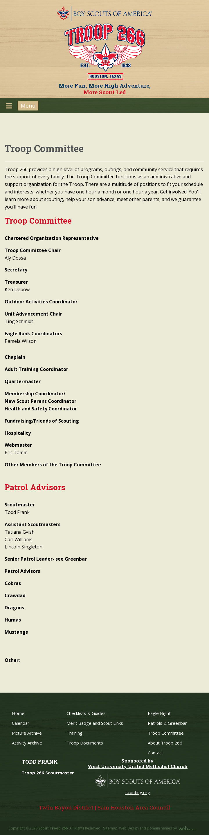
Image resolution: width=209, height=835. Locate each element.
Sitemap (110, 828)
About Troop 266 (165, 743)
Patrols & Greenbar (167, 723)
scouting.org (137, 792)
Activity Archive (27, 743)
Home (18, 713)
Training (74, 733)
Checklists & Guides (86, 713)
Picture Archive (27, 733)
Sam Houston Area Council (134, 807)
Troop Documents (84, 743)
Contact (155, 753)
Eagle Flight (159, 713)
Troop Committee (166, 733)
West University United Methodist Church (138, 766)
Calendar (20, 723)
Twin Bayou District (66, 807)
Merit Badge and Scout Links (94, 723)
